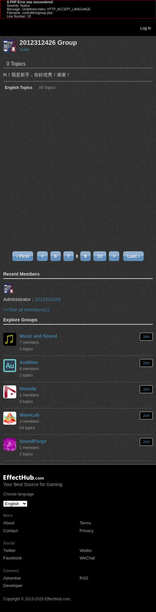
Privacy (87, 530)
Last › (133, 256)
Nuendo (28, 388)
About (8, 522)
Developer (12, 585)
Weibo (86, 550)
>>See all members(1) (26, 309)
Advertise (12, 578)
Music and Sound (38, 336)
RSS (84, 578)
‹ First (22, 256)
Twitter (9, 550)
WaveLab (29, 415)
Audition (29, 362)
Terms (85, 522)
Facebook (12, 558)
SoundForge (33, 441)
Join (146, 336)
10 (99, 256)
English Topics (18, 88)
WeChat (87, 558)
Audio (25, 49)
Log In (145, 28)
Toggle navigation (8, 28)
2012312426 (48, 299)
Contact (10, 530)
